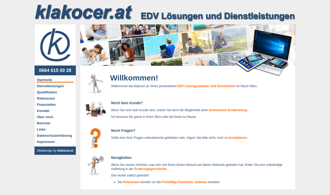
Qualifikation (47, 92)
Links (41, 129)
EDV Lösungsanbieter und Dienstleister (206, 86)
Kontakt (43, 111)
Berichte (43, 123)
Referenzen (46, 98)
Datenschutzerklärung (54, 135)
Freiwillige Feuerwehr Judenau (184, 182)
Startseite (44, 80)
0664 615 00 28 (55, 70)
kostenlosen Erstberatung (228, 110)
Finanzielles (46, 105)
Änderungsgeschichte (150, 169)
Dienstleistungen (50, 86)
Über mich (45, 117)
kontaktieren (238, 138)
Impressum (46, 142)
